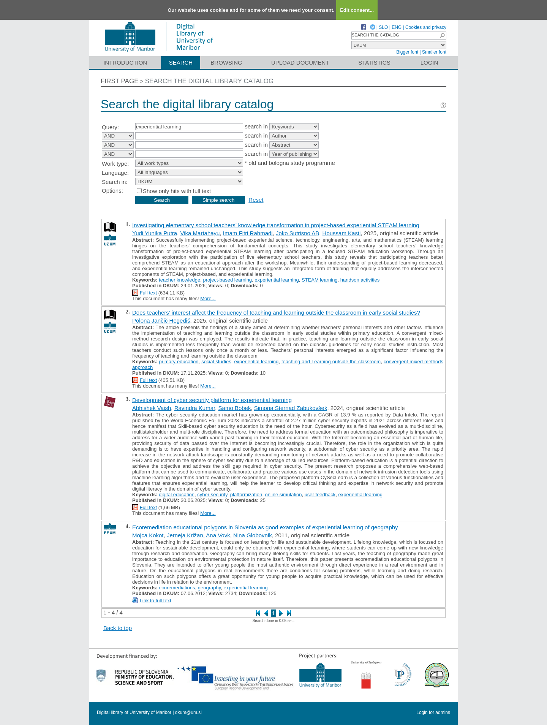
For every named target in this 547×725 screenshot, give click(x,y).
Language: (115, 172)
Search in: (115, 182)
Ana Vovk (218, 535)
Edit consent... (357, 10)
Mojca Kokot (148, 535)
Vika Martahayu (200, 233)
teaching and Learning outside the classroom (331, 361)
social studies (216, 361)
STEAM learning (320, 280)
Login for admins (433, 712)
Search (181, 62)
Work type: (115, 163)
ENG (397, 27)
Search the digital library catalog (209, 81)
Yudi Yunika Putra (154, 233)
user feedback (320, 494)
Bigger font (407, 52)
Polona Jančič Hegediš (161, 320)
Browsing (226, 62)
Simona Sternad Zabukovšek (290, 408)
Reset (255, 199)
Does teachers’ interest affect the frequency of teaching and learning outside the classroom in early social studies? (276, 312)
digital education (176, 494)
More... (207, 298)
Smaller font (434, 52)
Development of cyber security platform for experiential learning (212, 400)
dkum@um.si (188, 712)
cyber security (212, 494)
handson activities (359, 280)
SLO (383, 27)
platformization (246, 494)
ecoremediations (177, 587)
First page (120, 81)
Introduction (125, 62)
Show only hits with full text (177, 191)
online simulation (283, 494)
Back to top (117, 628)
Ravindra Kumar (194, 408)
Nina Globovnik (252, 535)
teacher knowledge (179, 280)
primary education (179, 361)
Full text (148, 293)
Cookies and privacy (425, 27)
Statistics (374, 62)
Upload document (300, 62)
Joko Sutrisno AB (297, 233)
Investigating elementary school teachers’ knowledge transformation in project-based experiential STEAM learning (275, 225)
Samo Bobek (234, 408)
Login (429, 62)
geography (209, 587)
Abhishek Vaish (151, 408)
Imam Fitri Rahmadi (248, 233)
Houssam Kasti (342, 233)
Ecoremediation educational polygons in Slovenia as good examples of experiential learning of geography (265, 527)
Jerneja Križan (185, 535)
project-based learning (227, 280)
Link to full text (155, 600)
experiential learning (277, 280)
